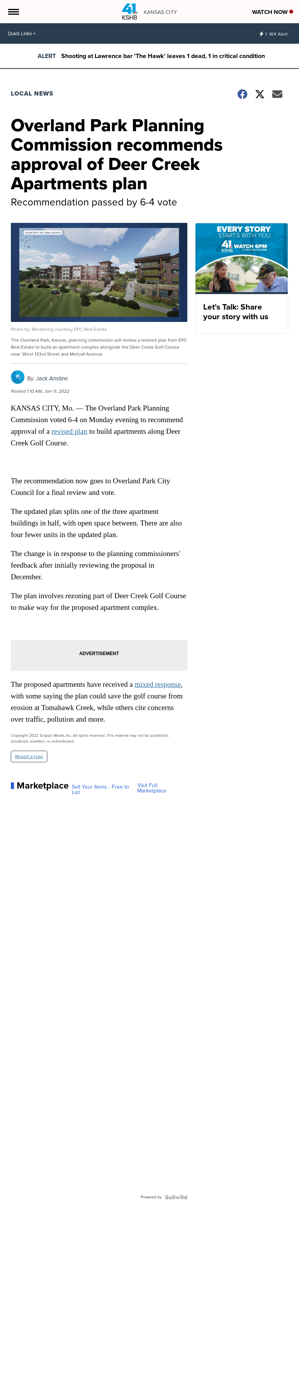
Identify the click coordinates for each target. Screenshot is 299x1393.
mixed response (158, 684)
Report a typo (29, 756)
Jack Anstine (52, 378)
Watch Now (272, 12)
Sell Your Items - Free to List (100, 789)
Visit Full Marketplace (151, 788)
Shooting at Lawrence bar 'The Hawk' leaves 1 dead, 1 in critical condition (163, 55)
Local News (32, 93)
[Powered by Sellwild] (176, 1197)
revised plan (69, 431)
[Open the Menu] (13, 11)
